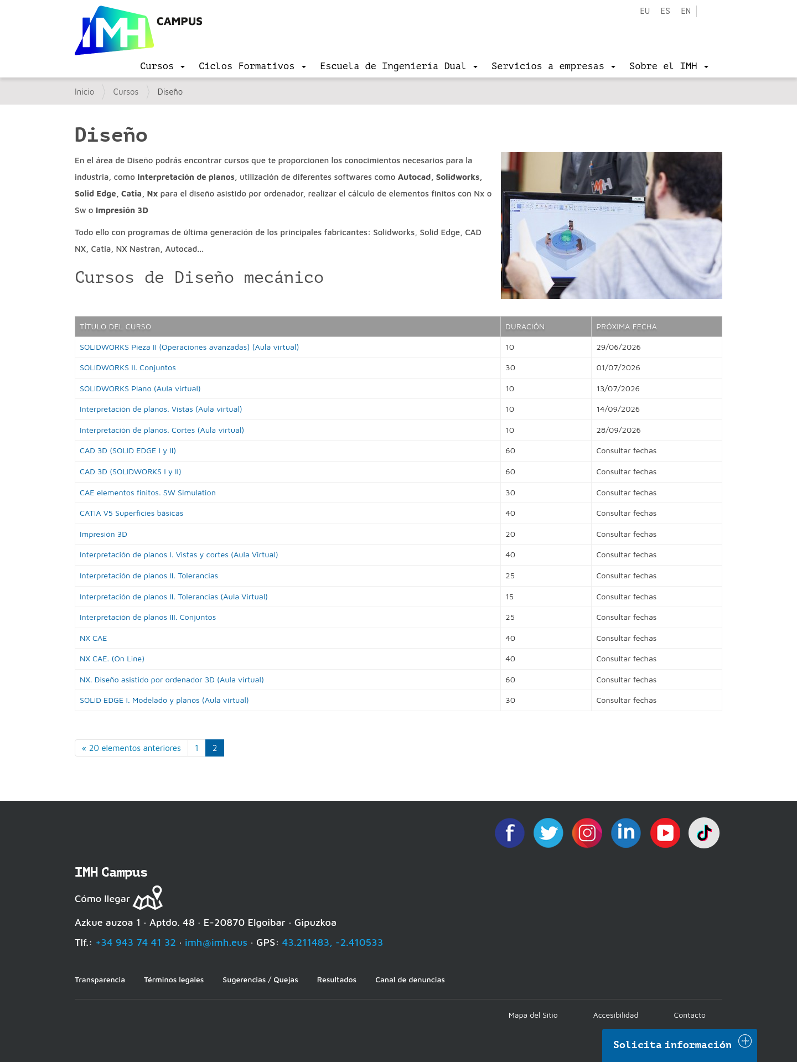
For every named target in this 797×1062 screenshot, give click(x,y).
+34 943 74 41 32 (135, 942)
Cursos (126, 91)
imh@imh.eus (216, 942)
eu (645, 11)
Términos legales (174, 979)
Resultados (336, 979)
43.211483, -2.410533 (333, 942)
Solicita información (672, 1044)
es (665, 11)
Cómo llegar (102, 898)
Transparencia (100, 979)
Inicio (84, 91)
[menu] (162, 66)
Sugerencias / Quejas (260, 979)
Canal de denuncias (410, 979)
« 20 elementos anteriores (131, 748)
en (686, 11)
